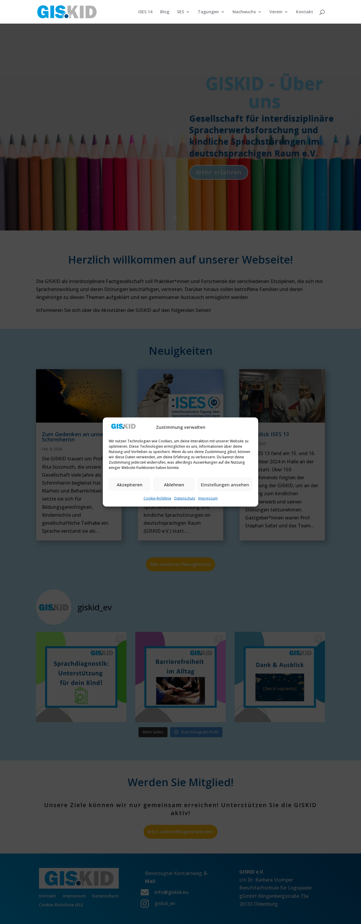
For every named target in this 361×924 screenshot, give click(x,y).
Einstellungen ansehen (225, 484)
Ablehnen (174, 484)
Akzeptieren (129, 484)
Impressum (208, 498)
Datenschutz (184, 498)
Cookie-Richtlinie (157, 498)
